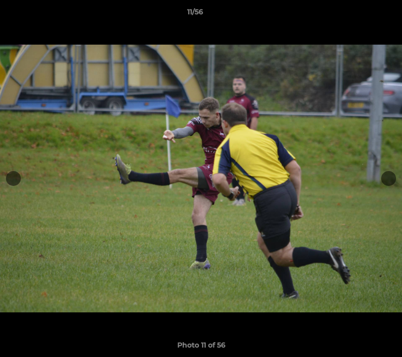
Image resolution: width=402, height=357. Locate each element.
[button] (360, 14)
